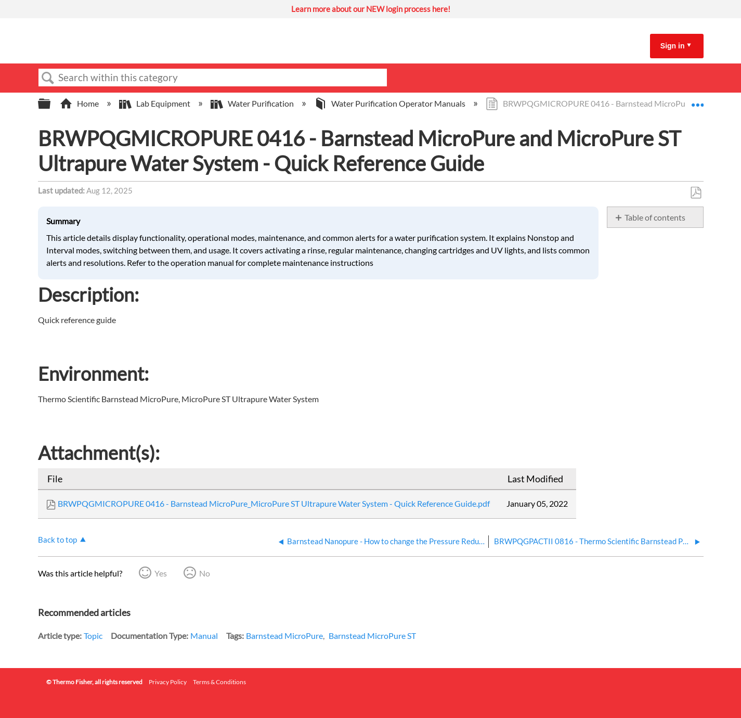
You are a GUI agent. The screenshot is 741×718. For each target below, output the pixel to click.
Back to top (57, 539)
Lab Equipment (155, 103)
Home (80, 103)
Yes (160, 573)
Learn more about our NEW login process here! (370, 9)
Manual (204, 635)
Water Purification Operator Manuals (390, 103)
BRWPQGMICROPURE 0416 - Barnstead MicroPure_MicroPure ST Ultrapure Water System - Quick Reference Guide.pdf (274, 503)
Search (48, 78)
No (204, 573)
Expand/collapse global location (697, 100)
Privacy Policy (168, 682)
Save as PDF (695, 193)
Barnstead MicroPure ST (372, 635)
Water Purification (253, 103)
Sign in (672, 46)
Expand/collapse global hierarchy (50, 103)
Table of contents (655, 217)
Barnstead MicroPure (284, 635)
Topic (93, 635)
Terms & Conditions (219, 682)
